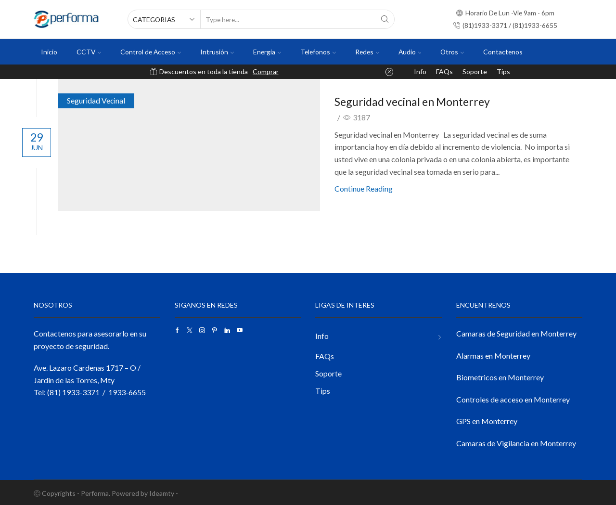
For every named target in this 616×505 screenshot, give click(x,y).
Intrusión (217, 52)
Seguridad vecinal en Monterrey (420, 100)
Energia (267, 52)
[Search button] (385, 19)
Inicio (49, 52)
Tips (503, 71)
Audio (410, 52)
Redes (367, 52)
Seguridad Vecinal (103, 100)
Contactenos (503, 52)
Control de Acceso (150, 52)
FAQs (444, 71)
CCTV (89, 52)
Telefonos (318, 52)
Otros (452, 52)
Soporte (474, 71)
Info (420, 71)
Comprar (266, 71)
